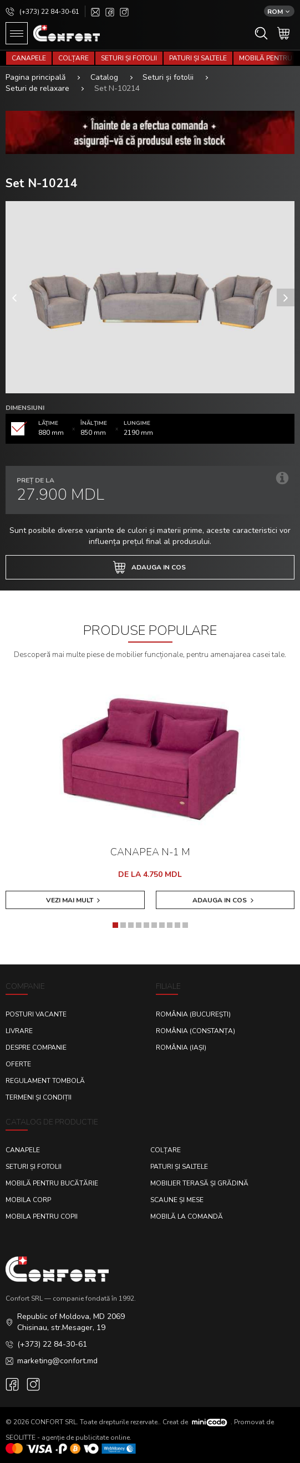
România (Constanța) (195, 1030)
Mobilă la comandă (186, 1216)
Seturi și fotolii (129, 58)
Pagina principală (35, 77)
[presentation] (14, 297)
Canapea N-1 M (150, 852)
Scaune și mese (177, 1199)
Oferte (18, 1064)
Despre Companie (36, 1047)
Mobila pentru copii (42, 1216)
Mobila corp (28, 1199)
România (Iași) (181, 1047)
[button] (115, 925)
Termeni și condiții (39, 1097)
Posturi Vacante (36, 1014)
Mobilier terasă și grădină (199, 1183)
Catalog (104, 77)
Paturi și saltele (198, 58)
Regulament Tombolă (45, 1080)
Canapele (29, 58)
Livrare (19, 1030)
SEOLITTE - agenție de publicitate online (68, 1437)
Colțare (73, 58)
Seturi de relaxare (37, 88)
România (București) (193, 1014)
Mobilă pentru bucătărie (52, 1183)
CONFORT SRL (53, 1421)
